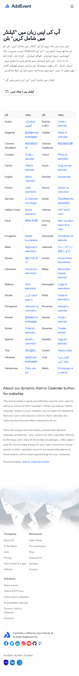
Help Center (35, 540)
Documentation (37, 546)
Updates (33, 563)
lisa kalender (64, 176)
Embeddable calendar (16, 602)
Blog (31, 551)
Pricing (8, 557)
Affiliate (8, 569)
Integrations (35, 557)
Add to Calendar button (36, 461)
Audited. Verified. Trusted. (18, 655)
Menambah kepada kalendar (64, 273)
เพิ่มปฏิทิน (30, 350)
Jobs (6, 551)
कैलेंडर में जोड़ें (31, 220)
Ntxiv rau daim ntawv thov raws (65, 225)
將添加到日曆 (65, 143)
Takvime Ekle (65, 350)
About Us (9, 540)
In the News (10, 546)
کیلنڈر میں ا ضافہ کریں (19, 91)
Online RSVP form (14, 591)
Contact (33, 569)
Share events (11, 585)
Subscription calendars (16, 596)
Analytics (9, 618)
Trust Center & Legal (15, 563)
